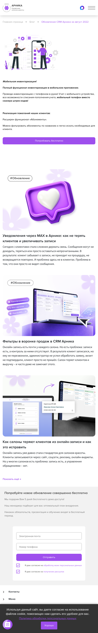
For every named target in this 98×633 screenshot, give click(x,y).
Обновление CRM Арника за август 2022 (65, 22)
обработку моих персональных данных (63, 565)
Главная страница (13, 22)
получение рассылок (54, 571)
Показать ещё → (12, 479)
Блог (32, 22)
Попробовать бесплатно (49, 140)
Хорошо (49, 625)
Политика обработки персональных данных (47, 618)
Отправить (49, 557)
